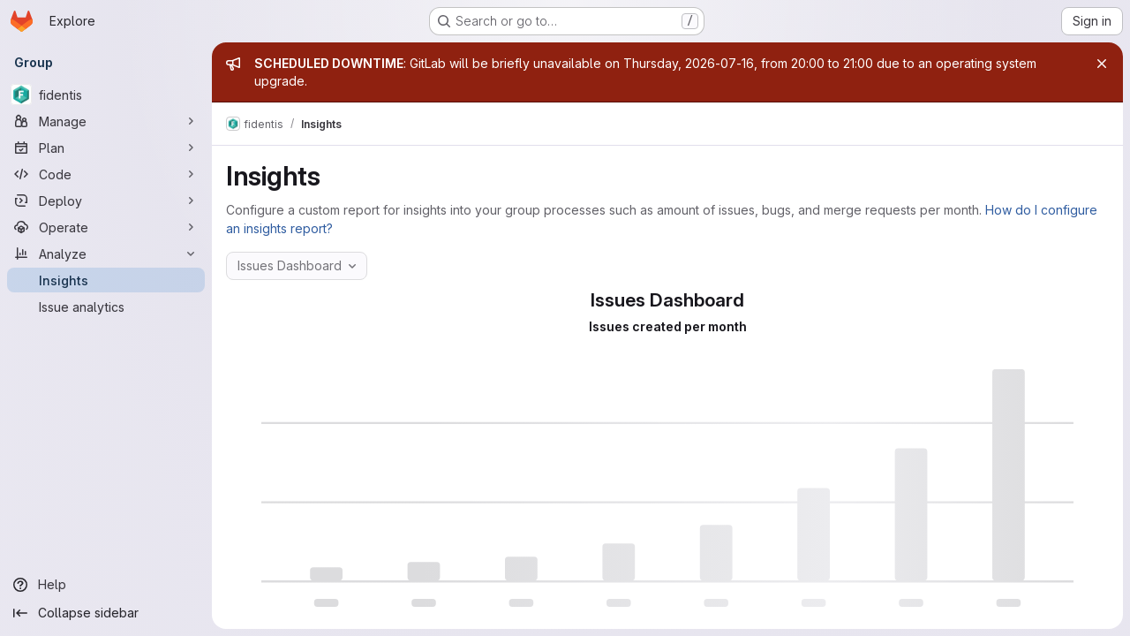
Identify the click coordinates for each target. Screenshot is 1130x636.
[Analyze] (106, 253)
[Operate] (106, 227)
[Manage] (106, 121)
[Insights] (106, 280)
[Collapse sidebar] (106, 613)
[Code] (106, 174)
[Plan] (106, 147)
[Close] (1101, 63)
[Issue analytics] (106, 306)
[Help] (106, 584)
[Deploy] (106, 200)
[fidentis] (106, 94)
